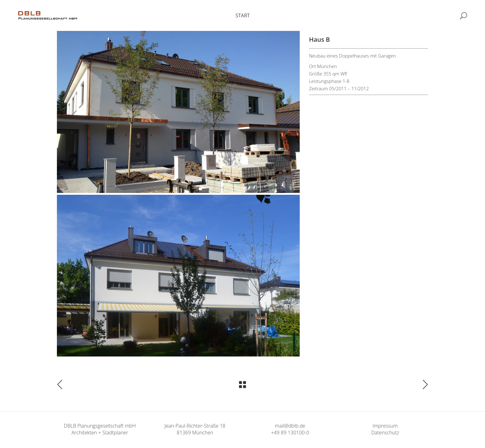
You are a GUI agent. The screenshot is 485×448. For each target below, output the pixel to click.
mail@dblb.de (290, 425)
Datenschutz (385, 432)
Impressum (385, 425)
